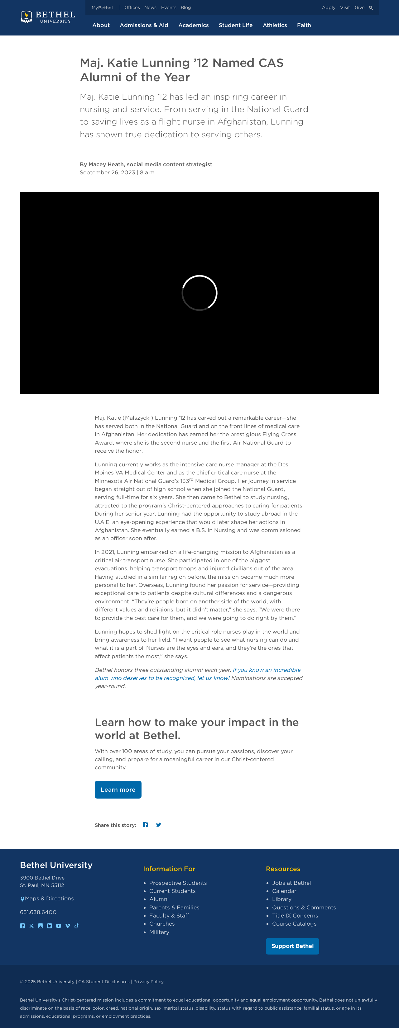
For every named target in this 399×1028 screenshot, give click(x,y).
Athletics (275, 25)
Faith (304, 25)
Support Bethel (293, 946)
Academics (193, 25)
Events (168, 7)
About (101, 25)
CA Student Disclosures (104, 981)
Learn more (118, 789)
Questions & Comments (304, 907)
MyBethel (102, 7)
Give (360, 7)
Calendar (284, 891)
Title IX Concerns (295, 915)
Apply (329, 7)
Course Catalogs (294, 923)
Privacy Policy (148, 981)
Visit (345, 7)
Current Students (172, 891)
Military (159, 932)
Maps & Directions (47, 898)
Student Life (236, 25)
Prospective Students (178, 882)
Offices (132, 7)
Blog (186, 7)
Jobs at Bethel (291, 882)
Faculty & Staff (169, 915)
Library (281, 899)
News (150, 7)
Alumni (159, 899)
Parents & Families (174, 907)
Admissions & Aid (144, 25)
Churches (162, 923)
